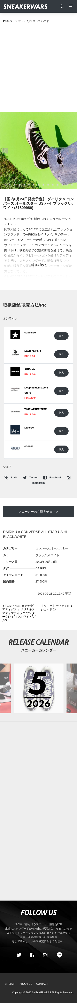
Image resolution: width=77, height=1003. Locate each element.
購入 (61, 335)
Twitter (30, 477)
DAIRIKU (41, 568)
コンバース (43, 548)
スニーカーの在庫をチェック (38, 511)
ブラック (41, 555)
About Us (26, 983)
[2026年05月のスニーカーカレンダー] (38, 688)
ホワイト (53, 555)
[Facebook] (32, 955)
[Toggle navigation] (70, 6)
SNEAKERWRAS (41, 992)
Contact (42, 983)
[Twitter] (19, 955)
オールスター (59, 548)
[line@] (58, 955)
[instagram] (45, 955)
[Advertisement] (38, 67)
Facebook (52, 477)
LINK (13, 478)
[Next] (57, 608)
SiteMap (10, 983)
